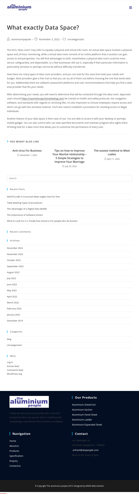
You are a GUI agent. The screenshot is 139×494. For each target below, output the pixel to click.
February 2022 (14, 308)
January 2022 (13, 314)
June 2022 (12, 284)
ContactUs (15, 465)
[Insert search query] (69, 178)
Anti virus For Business (27, 150)
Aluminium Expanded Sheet (87, 424)
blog (9, 339)
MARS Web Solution (95, 486)
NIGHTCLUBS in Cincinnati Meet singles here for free (33, 196)
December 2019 (15, 320)
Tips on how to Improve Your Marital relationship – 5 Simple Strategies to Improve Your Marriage (69, 156)
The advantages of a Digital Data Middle (27, 208)
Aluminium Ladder (82, 419)
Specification (16, 455)
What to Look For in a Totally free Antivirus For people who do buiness (42, 220)
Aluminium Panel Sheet (84, 414)
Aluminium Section (82, 409)
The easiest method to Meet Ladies (112, 152)
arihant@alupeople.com (86, 450)
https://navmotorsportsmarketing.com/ (43, 98)
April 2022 (12, 296)
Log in (10, 362)
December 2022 (15, 248)
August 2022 (13, 272)
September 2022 (15, 266)
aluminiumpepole (21, 39)
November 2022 (15, 254)
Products (14, 450)
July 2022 (11, 278)
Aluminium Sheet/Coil (84, 404)
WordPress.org (14, 373)
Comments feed (15, 370)
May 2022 (12, 290)
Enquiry (14, 460)
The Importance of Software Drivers (25, 214)
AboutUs (14, 445)
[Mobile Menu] (130, 7)
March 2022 (13, 302)
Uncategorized (75, 39)
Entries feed (13, 366)
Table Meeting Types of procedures (24, 202)
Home (13, 440)
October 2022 (14, 260)
